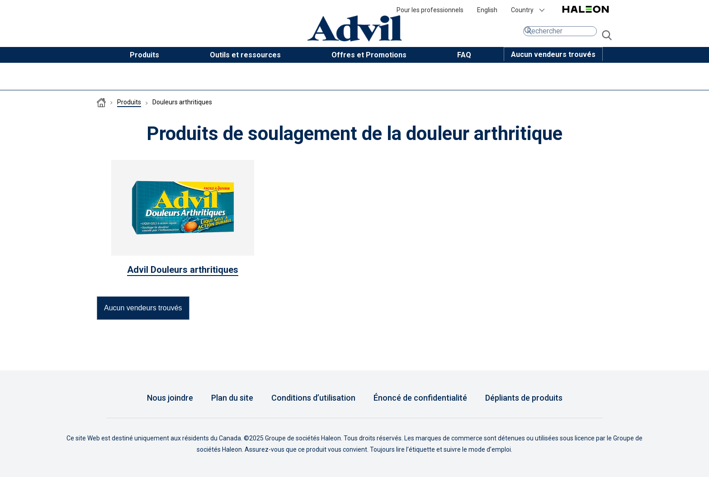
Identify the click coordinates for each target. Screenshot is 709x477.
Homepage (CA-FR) (101, 103)
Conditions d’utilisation (313, 397)
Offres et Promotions (368, 55)
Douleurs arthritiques (182, 102)
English (487, 10)
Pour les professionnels (430, 10)
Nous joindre (170, 397)
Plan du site (232, 397)
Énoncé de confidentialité (420, 397)
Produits (144, 55)
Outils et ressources (245, 55)
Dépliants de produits (523, 397)
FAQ (464, 55)
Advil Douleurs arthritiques (182, 269)
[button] (553, 54)
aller (606, 35)
